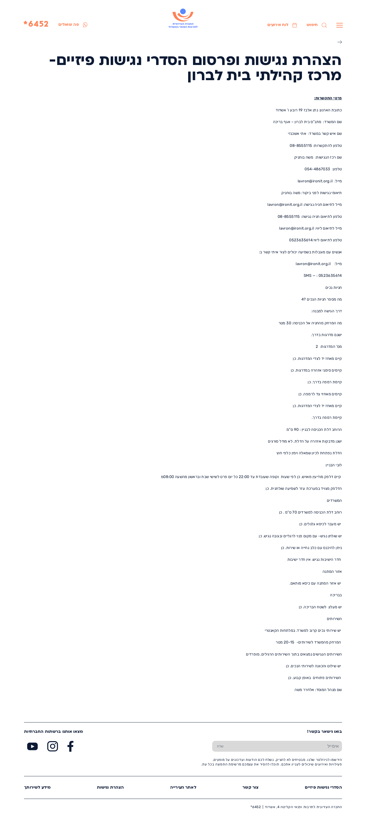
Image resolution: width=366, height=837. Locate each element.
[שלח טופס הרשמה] (220, 746)
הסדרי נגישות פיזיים (323, 787)
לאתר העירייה (183, 787)
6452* (36, 25)
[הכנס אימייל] (285, 746)
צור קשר (250, 787)
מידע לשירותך (37, 787)
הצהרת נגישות (110, 787)
